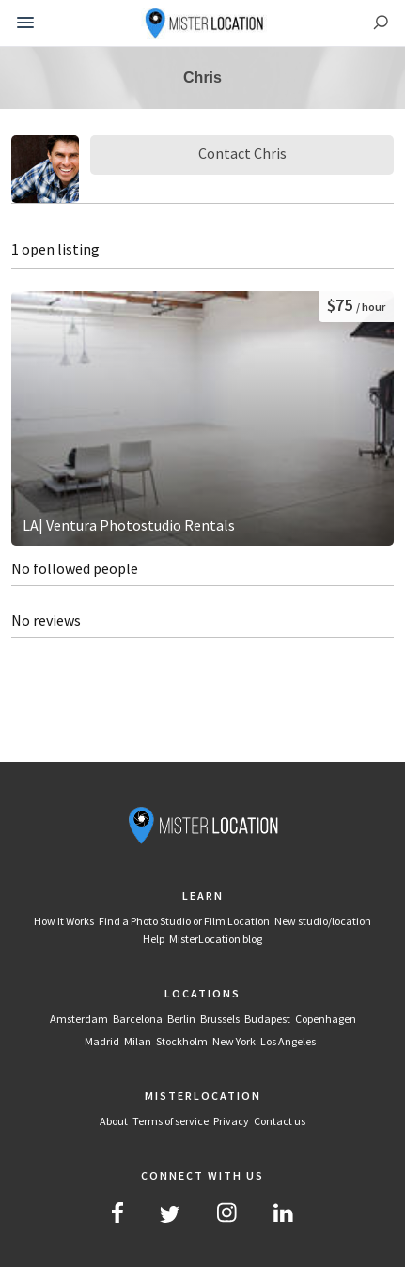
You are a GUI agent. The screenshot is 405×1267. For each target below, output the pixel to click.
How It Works (64, 921)
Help (153, 939)
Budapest (267, 1019)
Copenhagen (325, 1019)
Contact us (279, 1121)
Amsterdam (79, 1019)
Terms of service (170, 1121)
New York (234, 1041)
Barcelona (138, 1019)
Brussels (220, 1019)
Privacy (231, 1121)
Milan (137, 1041)
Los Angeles (288, 1041)
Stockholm (182, 1041)
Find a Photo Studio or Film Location (184, 921)
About (114, 1121)
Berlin (181, 1019)
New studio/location (322, 921)
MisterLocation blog (215, 939)
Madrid (102, 1041)
